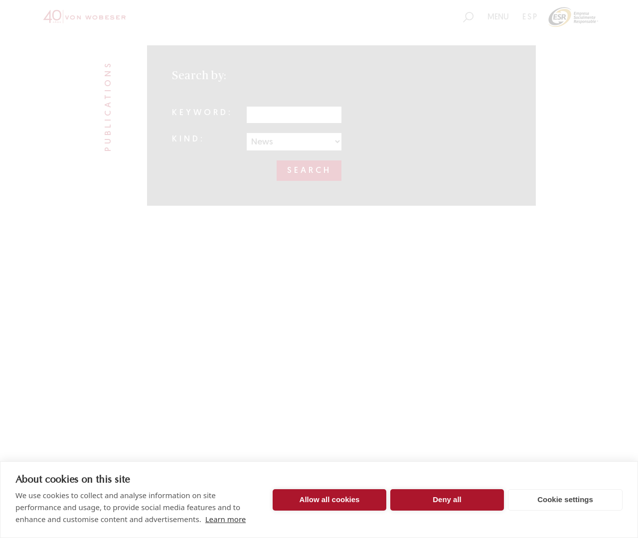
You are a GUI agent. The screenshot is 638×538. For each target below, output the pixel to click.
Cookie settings (565, 499)
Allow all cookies (330, 499)
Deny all (447, 499)
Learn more (225, 519)
